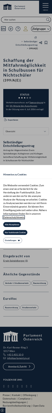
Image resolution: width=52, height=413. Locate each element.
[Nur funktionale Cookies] (15, 232)
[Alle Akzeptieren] (12, 224)
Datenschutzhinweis (13, 217)
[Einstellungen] (12, 240)
